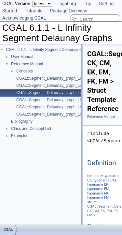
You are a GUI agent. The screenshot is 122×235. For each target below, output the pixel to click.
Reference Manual (27, 64)
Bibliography (22, 121)
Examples (19, 135)
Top (87, 3)
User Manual (22, 57)
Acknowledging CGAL (24, 18)
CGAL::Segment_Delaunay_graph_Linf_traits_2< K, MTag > (68, 107)
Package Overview (68, 10)
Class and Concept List (31, 128)
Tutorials (33, 10)
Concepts (24, 71)
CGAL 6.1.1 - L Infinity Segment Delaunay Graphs (49, 49)
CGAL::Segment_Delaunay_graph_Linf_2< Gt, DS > (61, 78)
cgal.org (68, 3)
